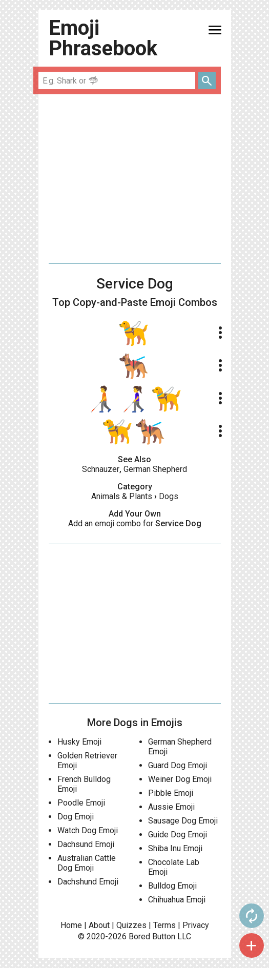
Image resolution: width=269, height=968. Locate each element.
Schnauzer (100, 469)
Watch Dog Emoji (87, 830)
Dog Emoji (75, 816)
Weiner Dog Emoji (180, 779)
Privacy (195, 925)
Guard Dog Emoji (177, 765)
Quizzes (131, 925)
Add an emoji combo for (134, 523)
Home (71, 925)
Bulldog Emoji (172, 886)
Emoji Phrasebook (103, 38)
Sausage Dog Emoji (183, 821)
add (251, 945)
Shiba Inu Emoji (175, 848)
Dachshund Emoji (87, 882)
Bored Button (152, 936)
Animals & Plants (121, 496)
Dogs (168, 496)
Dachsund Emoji (85, 844)
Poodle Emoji (81, 803)
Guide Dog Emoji (177, 834)
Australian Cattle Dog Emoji (86, 863)
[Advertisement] (135, 179)
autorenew (251, 915)
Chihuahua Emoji (176, 899)
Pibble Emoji (170, 793)
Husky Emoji (79, 742)
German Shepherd (155, 469)
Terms (164, 925)
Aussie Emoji (171, 807)
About (99, 925)
